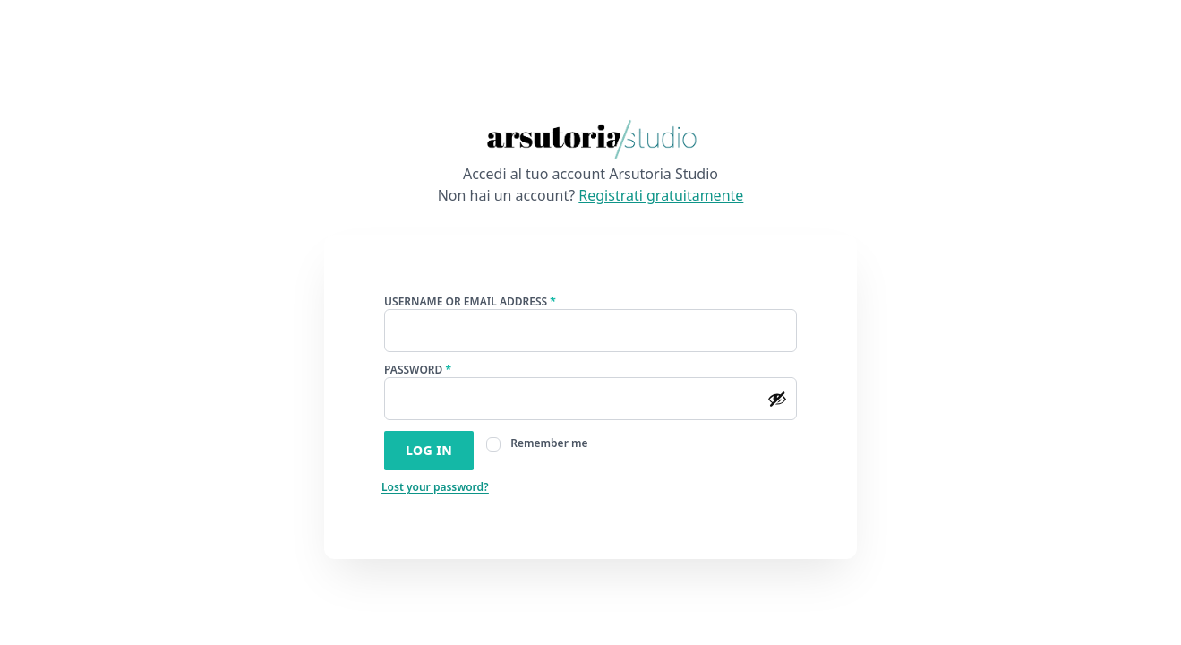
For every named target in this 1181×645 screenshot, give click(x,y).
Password (441, 370)
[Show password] (777, 398)
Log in (429, 450)
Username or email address (493, 302)
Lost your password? (435, 486)
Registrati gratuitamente (660, 195)
